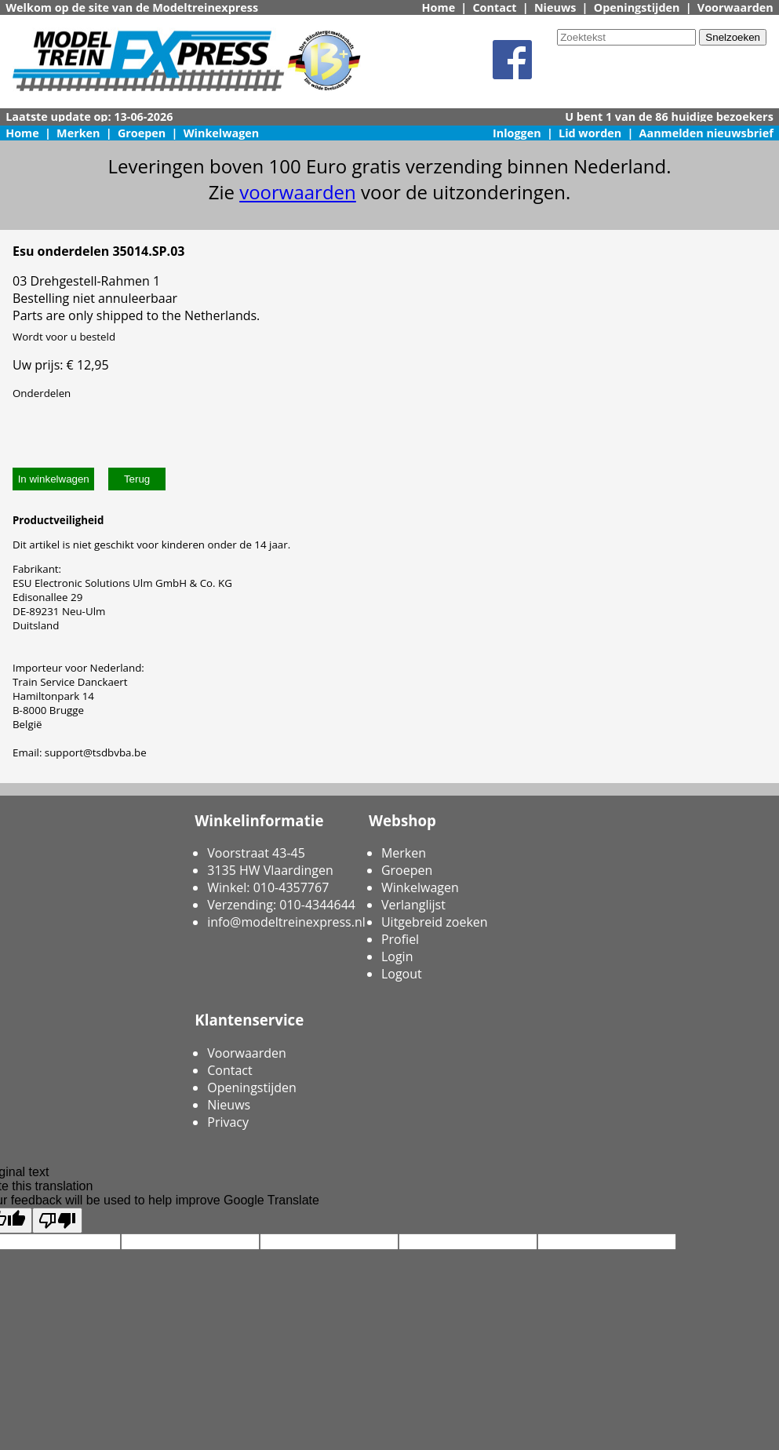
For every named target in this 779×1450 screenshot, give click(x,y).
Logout (401, 973)
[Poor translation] (57, 1220)
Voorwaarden (735, 7)
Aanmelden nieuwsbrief (706, 133)
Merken (78, 133)
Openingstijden (637, 7)
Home (439, 7)
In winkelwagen (53, 479)
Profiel (400, 939)
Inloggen (517, 133)
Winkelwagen (222, 133)
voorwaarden (297, 192)
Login (397, 956)
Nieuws (555, 7)
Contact (494, 7)
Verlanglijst (413, 904)
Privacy (228, 1122)
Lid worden (590, 133)
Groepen (142, 133)
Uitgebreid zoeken (434, 922)
